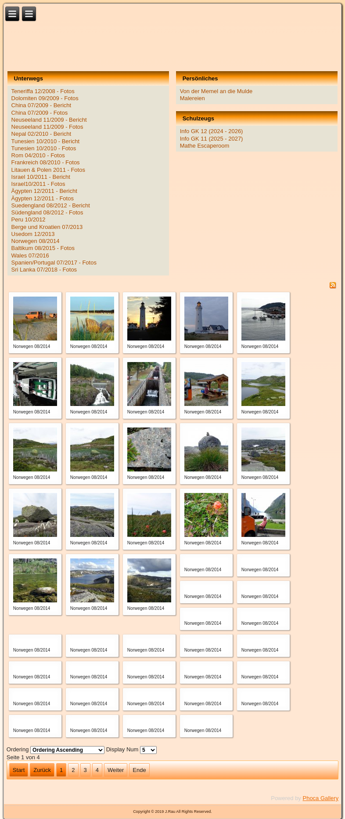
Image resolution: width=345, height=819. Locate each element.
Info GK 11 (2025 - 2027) (211, 138)
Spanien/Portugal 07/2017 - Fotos (54, 262)
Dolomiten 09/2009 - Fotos (45, 98)
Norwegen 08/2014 (35, 241)
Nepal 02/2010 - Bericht (41, 133)
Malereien (192, 98)
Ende (139, 770)
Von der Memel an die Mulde (216, 91)
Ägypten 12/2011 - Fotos (42, 198)
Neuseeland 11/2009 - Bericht (49, 119)
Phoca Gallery (320, 798)
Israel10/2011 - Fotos (38, 184)
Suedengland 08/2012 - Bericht (50, 205)
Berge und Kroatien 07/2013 (47, 227)
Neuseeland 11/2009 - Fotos (47, 126)
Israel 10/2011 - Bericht (40, 177)
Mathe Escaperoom (205, 145)
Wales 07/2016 (30, 255)
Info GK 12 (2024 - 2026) (211, 131)
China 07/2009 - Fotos (39, 112)
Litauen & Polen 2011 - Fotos (48, 170)
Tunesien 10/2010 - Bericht (45, 141)
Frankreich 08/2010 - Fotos (45, 162)
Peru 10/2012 (28, 219)
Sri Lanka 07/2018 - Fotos (44, 269)
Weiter (116, 770)
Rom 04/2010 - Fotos (38, 155)
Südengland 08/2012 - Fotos (47, 212)
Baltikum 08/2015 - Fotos (43, 248)
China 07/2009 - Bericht (41, 105)
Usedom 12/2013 (33, 234)
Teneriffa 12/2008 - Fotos (43, 91)
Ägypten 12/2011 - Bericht (44, 191)
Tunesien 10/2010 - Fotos (43, 148)
